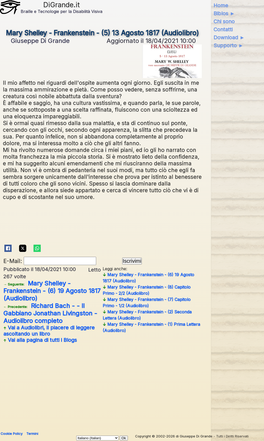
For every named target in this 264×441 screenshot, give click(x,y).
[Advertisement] (131, 385)
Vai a (49, 330)
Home (220, 5)
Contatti (223, 29)
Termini (32, 433)
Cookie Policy (11, 433)
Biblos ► (224, 13)
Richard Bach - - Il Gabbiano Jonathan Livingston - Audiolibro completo (50, 313)
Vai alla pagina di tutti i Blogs (40, 340)
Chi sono (224, 21)
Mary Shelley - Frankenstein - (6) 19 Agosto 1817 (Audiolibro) (52, 291)
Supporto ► (228, 45)
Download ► (229, 37)
